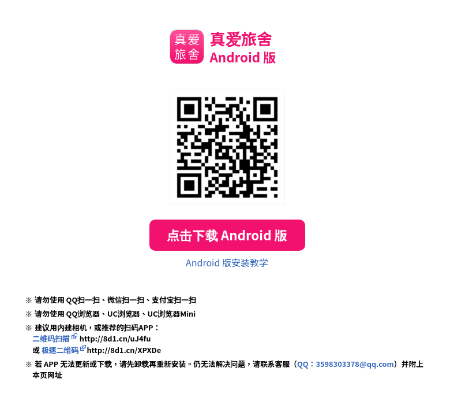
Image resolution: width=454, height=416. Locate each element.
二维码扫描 (51, 338)
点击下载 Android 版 (227, 234)
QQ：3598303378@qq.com (345, 363)
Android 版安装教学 (227, 262)
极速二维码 (60, 349)
